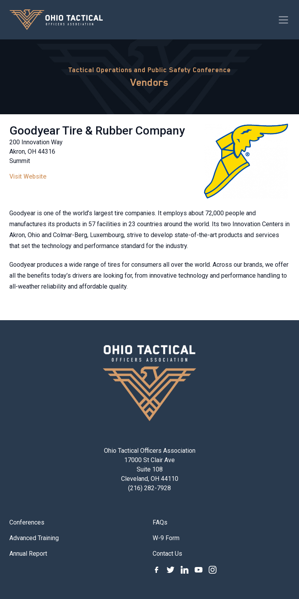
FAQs (160, 522)
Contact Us (167, 553)
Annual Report (28, 553)
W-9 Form (166, 538)
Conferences (26, 522)
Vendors (149, 82)
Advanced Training (34, 538)
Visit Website (27, 176)
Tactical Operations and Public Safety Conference (149, 70)
